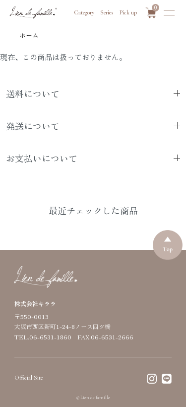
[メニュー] (169, 12)
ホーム (29, 35)
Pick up (128, 12)
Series (107, 12)
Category (84, 12)
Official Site (28, 377)
